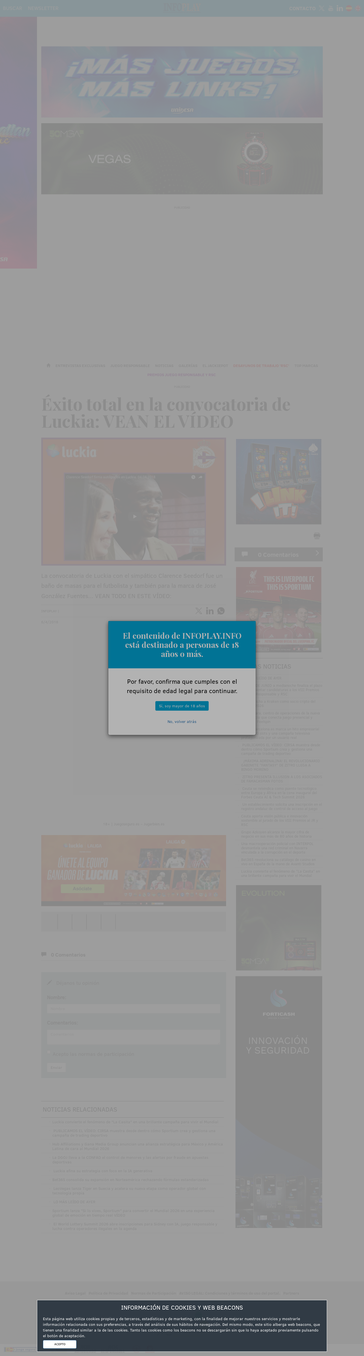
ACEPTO (59, 1344)
